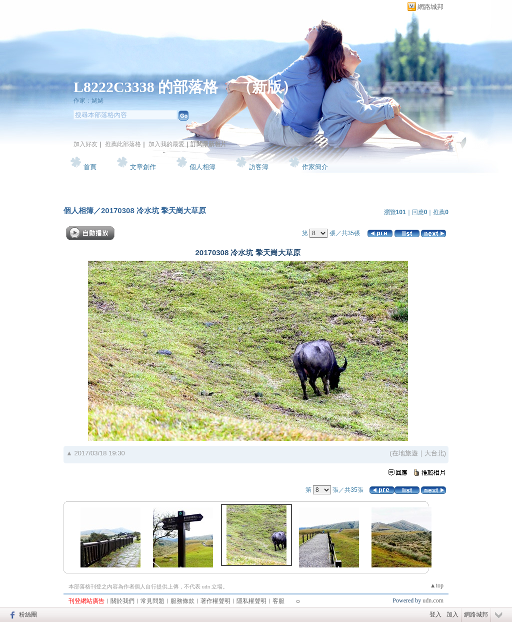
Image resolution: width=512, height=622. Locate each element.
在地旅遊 (405, 453)
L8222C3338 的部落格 (148, 87)
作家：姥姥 (89, 100)
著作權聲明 (215, 600)
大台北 (434, 453)
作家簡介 (315, 167)
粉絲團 (28, 614)
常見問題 (152, 600)
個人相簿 (203, 167)
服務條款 (182, 600)
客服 (278, 600)
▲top (437, 585)
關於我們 (122, 600)
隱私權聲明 (251, 600)
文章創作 (143, 167)
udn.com (433, 600)
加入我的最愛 (166, 144)
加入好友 (86, 144)
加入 (452, 614)
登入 (436, 614)
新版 (267, 87)
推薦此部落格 (123, 144)
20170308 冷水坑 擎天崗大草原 (153, 210)
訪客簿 (258, 167)
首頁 (90, 167)
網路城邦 (431, 7)
